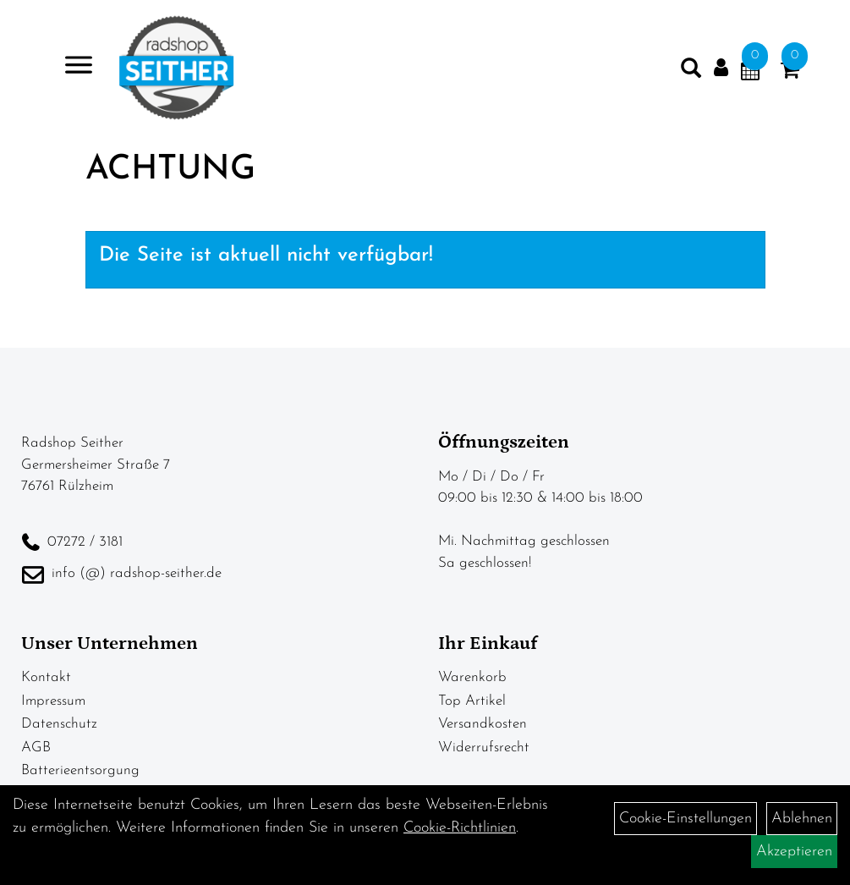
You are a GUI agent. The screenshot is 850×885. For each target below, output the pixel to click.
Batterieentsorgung (80, 770)
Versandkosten (482, 724)
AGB (36, 747)
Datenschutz (59, 724)
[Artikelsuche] (691, 72)
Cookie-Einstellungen (685, 819)
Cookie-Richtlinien (459, 828)
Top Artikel (472, 701)
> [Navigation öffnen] (71, 66)
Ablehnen (801, 819)
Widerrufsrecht (483, 747)
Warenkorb (472, 677)
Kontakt (46, 677)
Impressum (53, 701)
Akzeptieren (794, 852)
